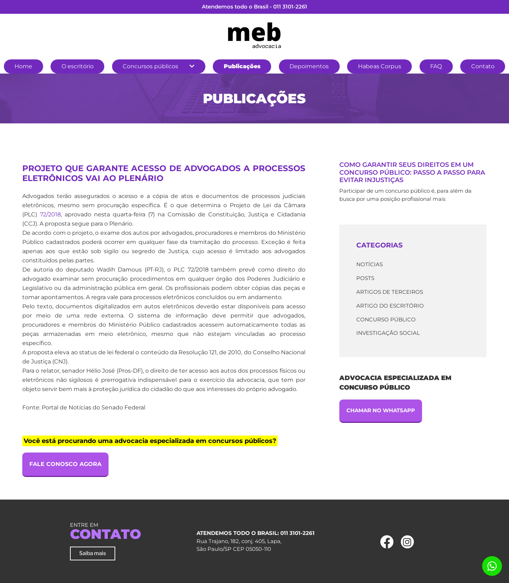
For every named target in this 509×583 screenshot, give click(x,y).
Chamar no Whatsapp (380, 410)
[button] (192, 66)
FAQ (436, 66)
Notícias (369, 264)
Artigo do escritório (390, 305)
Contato (483, 66)
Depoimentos (309, 66)
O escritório (78, 66)
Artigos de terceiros (389, 291)
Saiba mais (92, 553)
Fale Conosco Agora (65, 464)
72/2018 (50, 214)
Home (23, 66)
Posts (365, 278)
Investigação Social (388, 333)
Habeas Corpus (379, 66)
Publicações (242, 66)
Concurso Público (386, 319)
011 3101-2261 (290, 6)
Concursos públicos (150, 66)
